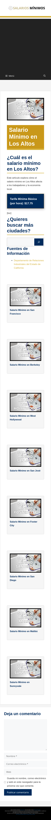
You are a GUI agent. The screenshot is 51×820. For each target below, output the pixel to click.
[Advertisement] (25, 44)
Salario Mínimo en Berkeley (25, 365)
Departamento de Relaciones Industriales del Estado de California (29, 264)
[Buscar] (38, 242)
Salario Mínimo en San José (25, 470)
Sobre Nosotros (18, 814)
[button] (44, 76)
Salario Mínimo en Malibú (24, 631)
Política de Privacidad (37, 809)
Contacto (33, 814)
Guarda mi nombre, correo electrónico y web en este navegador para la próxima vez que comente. (26, 782)
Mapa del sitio (22, 809)
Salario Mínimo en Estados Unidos (26, 814)
